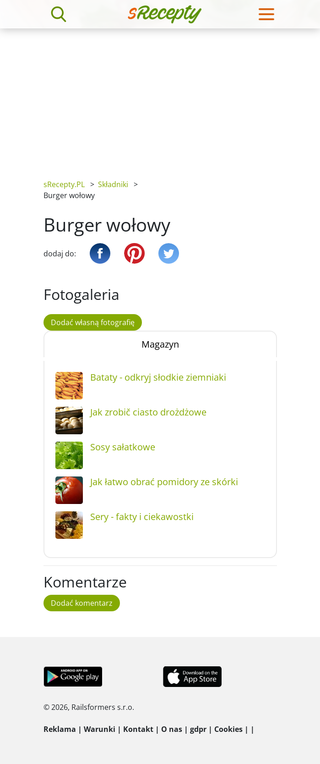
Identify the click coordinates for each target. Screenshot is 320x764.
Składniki (113, 184)
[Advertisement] (160, 97)
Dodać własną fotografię (93, 322)
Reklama (59, 729)
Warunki (99, 729)
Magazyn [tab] (160, 344)
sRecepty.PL (64, 184)
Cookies (228, 729)
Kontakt (138, 729)
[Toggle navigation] (266, 14)
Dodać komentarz (82, 603)
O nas (171, 729)
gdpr (198, 729)
